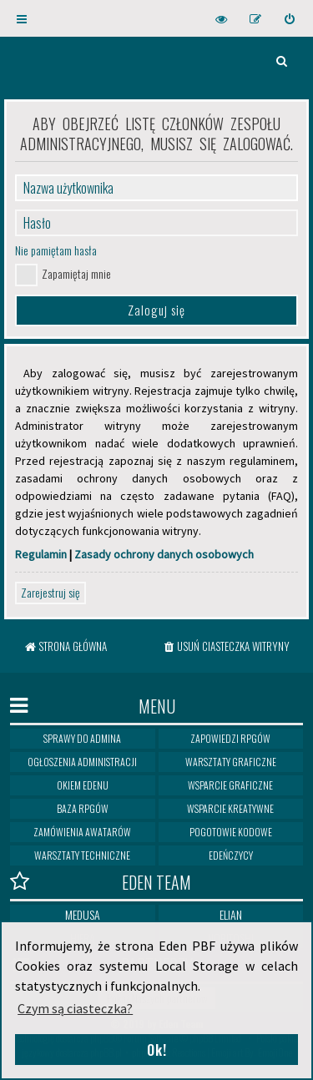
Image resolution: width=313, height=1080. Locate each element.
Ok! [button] (157, 1050)
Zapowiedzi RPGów (230, 738)
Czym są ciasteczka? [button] (75, 1008)
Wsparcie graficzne (230, 785)
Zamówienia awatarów (82, 832)
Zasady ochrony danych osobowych (164, 554)
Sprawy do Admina (82, 738)
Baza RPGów (83, 808)
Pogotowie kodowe (230, 832)
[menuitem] (290, 19)
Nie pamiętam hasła (56, 250)
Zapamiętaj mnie (76, 273)
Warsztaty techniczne (82, 855)
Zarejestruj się (50, 592)
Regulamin (41, 554)
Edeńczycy (231, 855)
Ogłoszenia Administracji (82, 761)
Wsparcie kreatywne (230, 808)
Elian (231, 914)
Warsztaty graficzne (230, 761)
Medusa (82, 914)
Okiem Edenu (83, 785)
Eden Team (100, 881)
